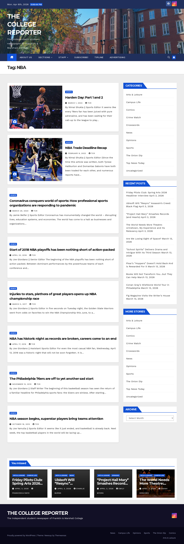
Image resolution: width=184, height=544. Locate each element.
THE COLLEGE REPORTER (24, 24)
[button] (169, 57)
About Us (26, 57)
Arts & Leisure (134, 94)
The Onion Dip (134, 155)
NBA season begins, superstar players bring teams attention (56, 419)
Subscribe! (81, 57)
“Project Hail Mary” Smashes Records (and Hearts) (113, 483)
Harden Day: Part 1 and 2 (84, 97)
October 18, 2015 (21, 424)
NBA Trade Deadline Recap (86, 148)
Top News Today (135, 163)
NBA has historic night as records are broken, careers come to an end (62, 339)
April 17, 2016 (19, 344)
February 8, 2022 (77, 153)
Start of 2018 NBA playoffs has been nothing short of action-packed (62, 250)
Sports (69, 92)
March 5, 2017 (19, 304)
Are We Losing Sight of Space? (143, 238)
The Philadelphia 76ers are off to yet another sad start (51, 379)
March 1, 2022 (75, 103)
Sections (44, 57)
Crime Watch (133, 117)
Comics (130, 109)
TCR (88, 103)
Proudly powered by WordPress (21, 535)
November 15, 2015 (22, 384)
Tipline (98, 57)
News (129, 132)
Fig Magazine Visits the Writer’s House (148, 295)
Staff (63, 57)
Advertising (117, 57)
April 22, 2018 (19, 255)
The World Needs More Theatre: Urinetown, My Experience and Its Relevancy (145, 227)
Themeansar (60, 535)
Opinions (131, 140)
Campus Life (133, 102)
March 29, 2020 (20, 211)
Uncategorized (134, 170)
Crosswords (133, 125)
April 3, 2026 (22, 489)
